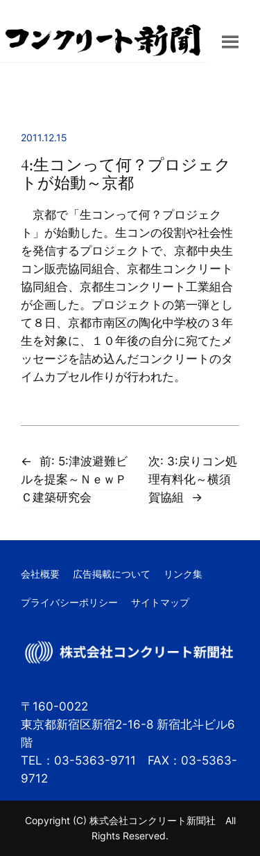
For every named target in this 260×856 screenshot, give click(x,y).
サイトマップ (160, 602)
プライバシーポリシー (69, 602)
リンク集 (183, 574)
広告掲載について (111, 574)
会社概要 (40, 574)
